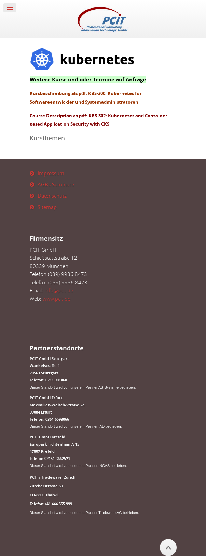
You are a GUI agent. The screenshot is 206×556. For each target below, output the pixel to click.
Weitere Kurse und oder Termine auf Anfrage (88, 79)
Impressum (51, 173)
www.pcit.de (56, 298)
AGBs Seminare (56, 184)
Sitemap (47, 207)
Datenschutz (52, 195)
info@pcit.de (58, 290)
